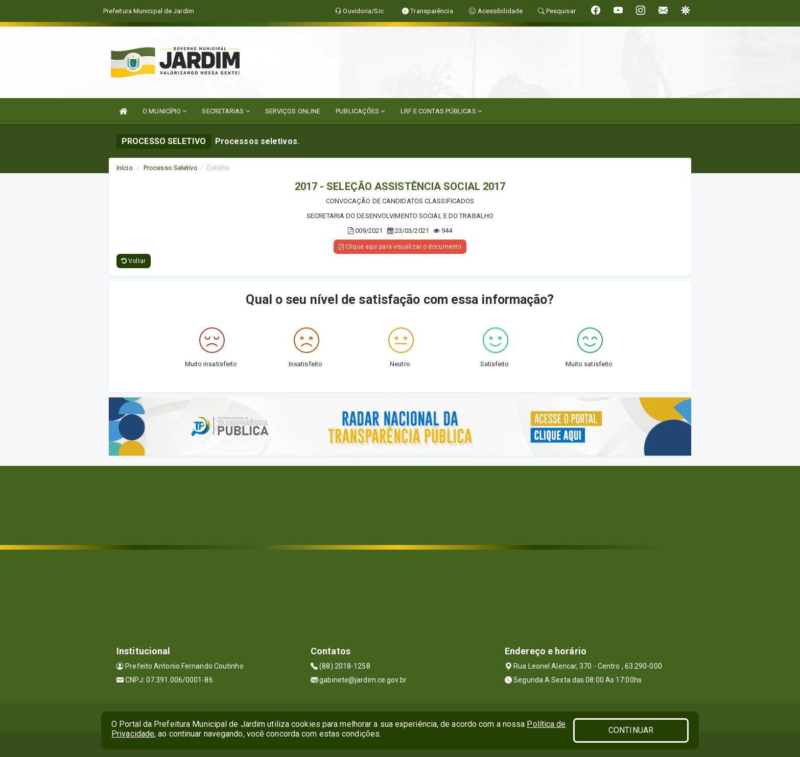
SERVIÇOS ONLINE (293, 111)
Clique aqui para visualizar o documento (400, 246)
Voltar (134, 261)
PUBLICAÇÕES (360, 111)
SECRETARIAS (225, 111)
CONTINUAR (630, 730)
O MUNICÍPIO (164, 111)
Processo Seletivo (171, 168)
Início (124, 168)
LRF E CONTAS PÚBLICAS (441, 111)
